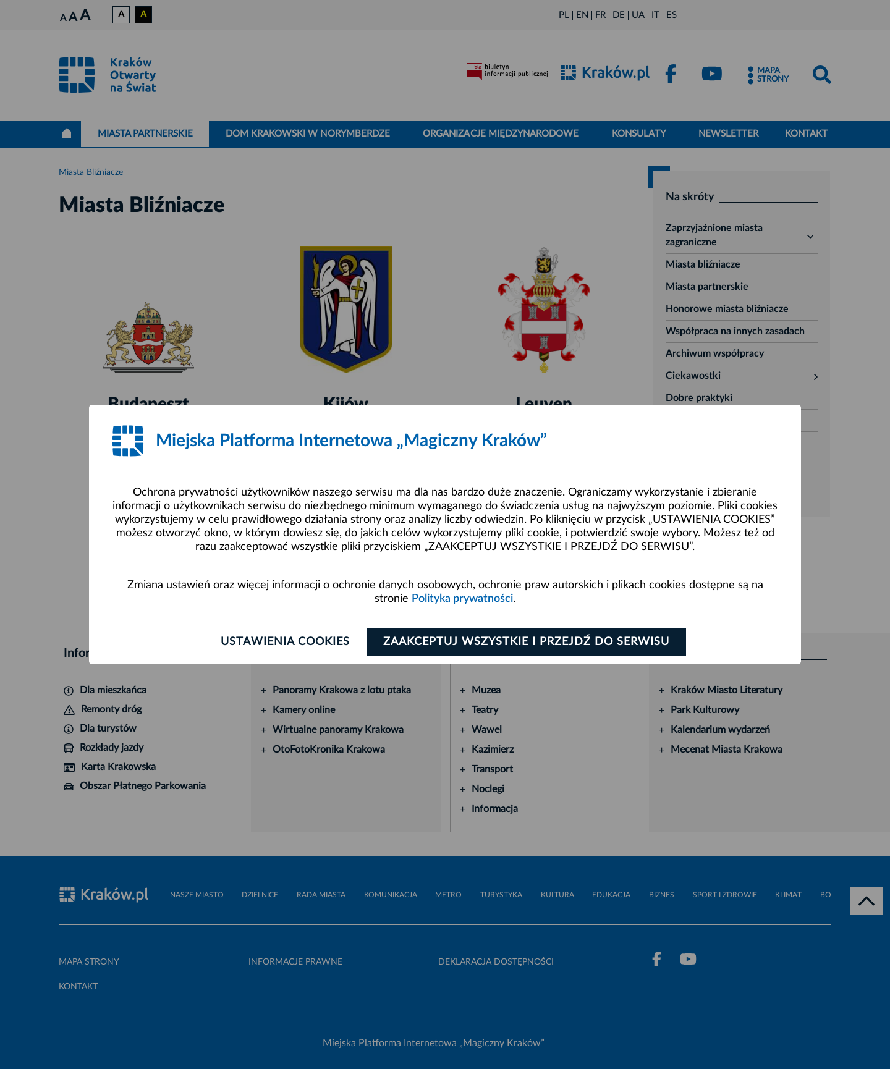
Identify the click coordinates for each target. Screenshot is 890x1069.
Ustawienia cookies (285, 642)
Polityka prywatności (462, 598)
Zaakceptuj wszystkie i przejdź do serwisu (526, 642)
